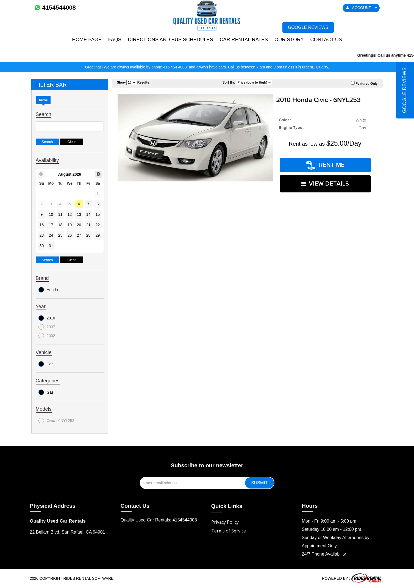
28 (88, 235)
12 (70, 214)
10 (51, 214)
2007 (46, 327)
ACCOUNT (361, 7)
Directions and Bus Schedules (170, 39)
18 (60, 225)
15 (98, 214)
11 (60, 214)
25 (60, 235)
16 (42, 225)
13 (79, 214)
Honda (48, 289)
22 (98, 225)
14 (88, 214)
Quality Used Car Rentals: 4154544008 (159, 520)
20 (79, 225)
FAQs (114, 39)
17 (51, 225)
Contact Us (326, 39)
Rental (43, 99)
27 (79, 235)
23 (42, 235)
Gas (46, 392)
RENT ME (325, 165)
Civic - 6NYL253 (56, 420)
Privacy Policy (225, 522)
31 (51, 246)
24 (51, 235)
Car (45, 364)
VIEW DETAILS (325, 183)
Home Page (87, 39)
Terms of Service (228, 531)
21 (88, 225)
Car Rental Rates (244, 39)
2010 (46, 318)
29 (98, 235)
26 (70, 235)
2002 (46, 335)
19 (70, 225)
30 (42, 246)
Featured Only (364, 83)
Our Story (289, 39)
